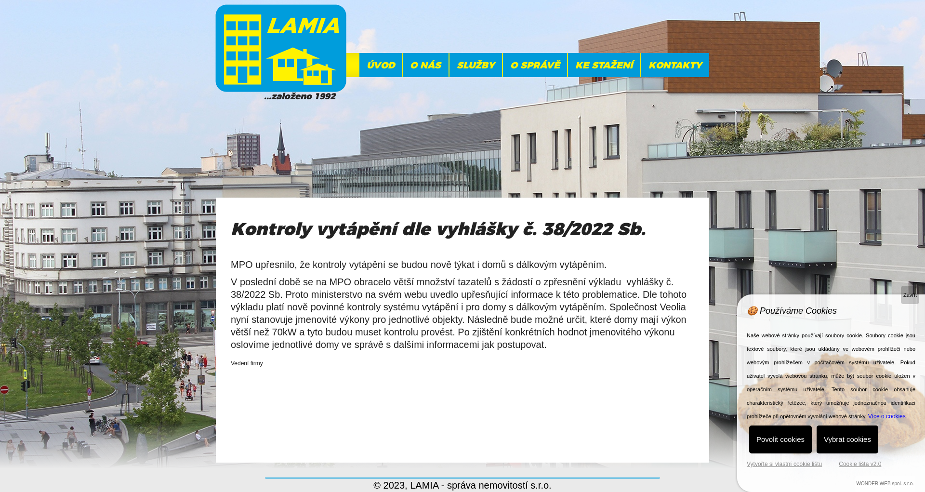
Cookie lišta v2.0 (860, 464)
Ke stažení (604, 65)
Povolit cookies (780, 439)
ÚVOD (381, 65)
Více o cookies (887, 416)
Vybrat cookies (847, 439)
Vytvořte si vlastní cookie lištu (784, 464)
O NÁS (425, 65)
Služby (476, 65)
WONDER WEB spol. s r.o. (885, 483)
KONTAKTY (675, 65)
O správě (535, 65)
